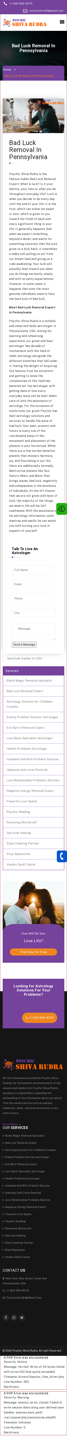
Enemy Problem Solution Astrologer (32, 717)
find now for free (33, 952)
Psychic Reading (18, 812)
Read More (12, 1124)
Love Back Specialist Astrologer (30, 738)
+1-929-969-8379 (21, 3)
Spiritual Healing (19, 833)
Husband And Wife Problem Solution (33, 759)
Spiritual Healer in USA (24, 658)
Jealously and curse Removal (27, 769)
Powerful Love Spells (22, 801)
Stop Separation (18, 854)
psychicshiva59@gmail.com (46, 10)
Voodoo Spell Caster (21, 864)
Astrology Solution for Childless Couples (30, 704)
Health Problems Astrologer (27, 748)
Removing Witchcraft (22, 822)
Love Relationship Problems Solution (33, 780)
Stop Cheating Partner (23, 843)
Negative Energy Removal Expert (30, 791)
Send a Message (24, 644)
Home (7, 69)
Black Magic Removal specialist (29, 680)
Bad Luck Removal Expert (25, 691)
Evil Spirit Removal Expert (25, 727)
